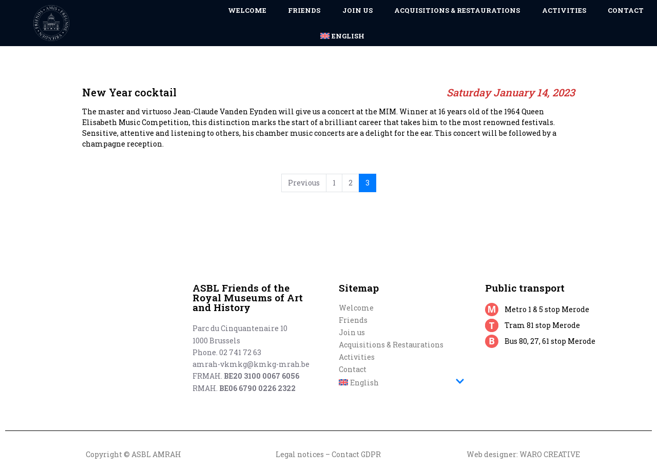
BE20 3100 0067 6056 (261, 376)
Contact (352, 369)
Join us (352, 332)
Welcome (356, 308)
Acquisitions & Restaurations (391, 344)
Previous (304, 183)
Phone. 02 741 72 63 (226, 352)
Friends (353, 320)
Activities (357, 357)
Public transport (525, 287)
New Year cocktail (154, 68)
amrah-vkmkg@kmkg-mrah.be (251, 364)
